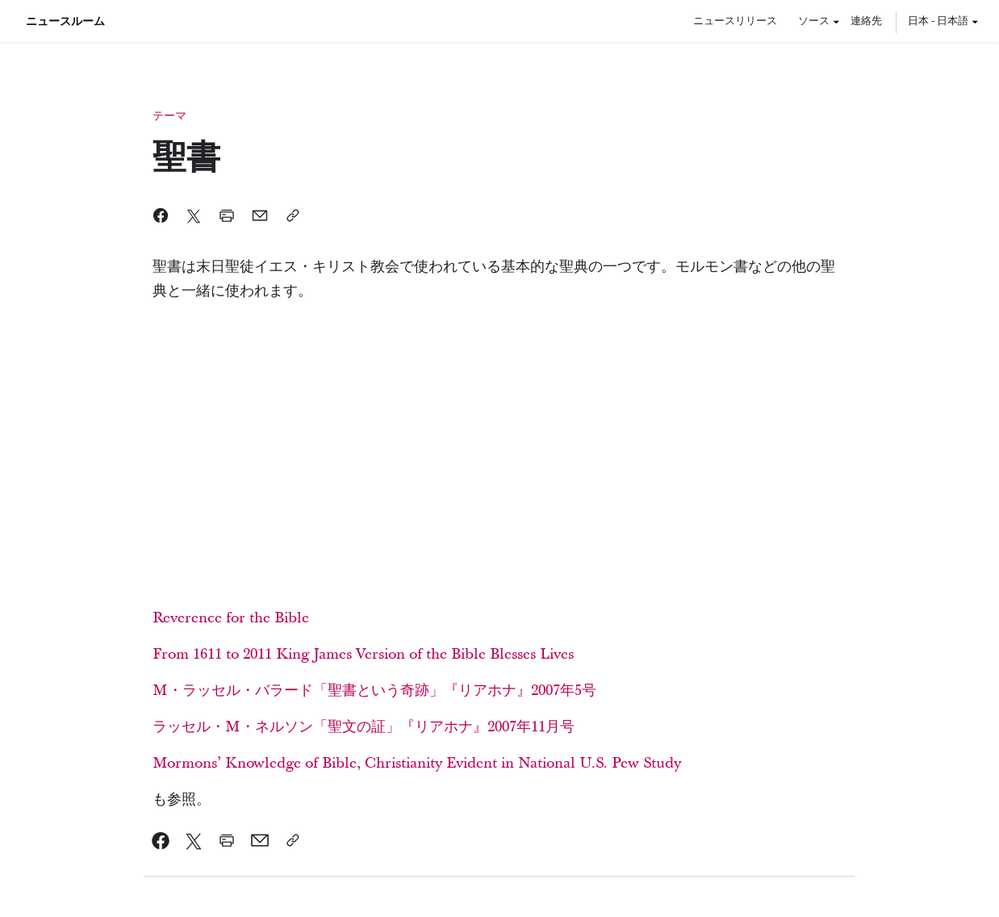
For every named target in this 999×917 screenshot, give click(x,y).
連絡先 (866, 20)
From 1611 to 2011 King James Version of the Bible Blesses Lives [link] (363, 654)
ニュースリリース (735, 20)
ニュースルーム (65, 21)
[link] (161, 840)
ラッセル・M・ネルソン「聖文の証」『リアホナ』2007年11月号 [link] (364, 727)
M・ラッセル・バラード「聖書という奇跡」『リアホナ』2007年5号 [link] (374, 690)
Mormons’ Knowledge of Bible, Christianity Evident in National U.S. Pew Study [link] (417, 763)
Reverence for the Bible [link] (231, 618)
